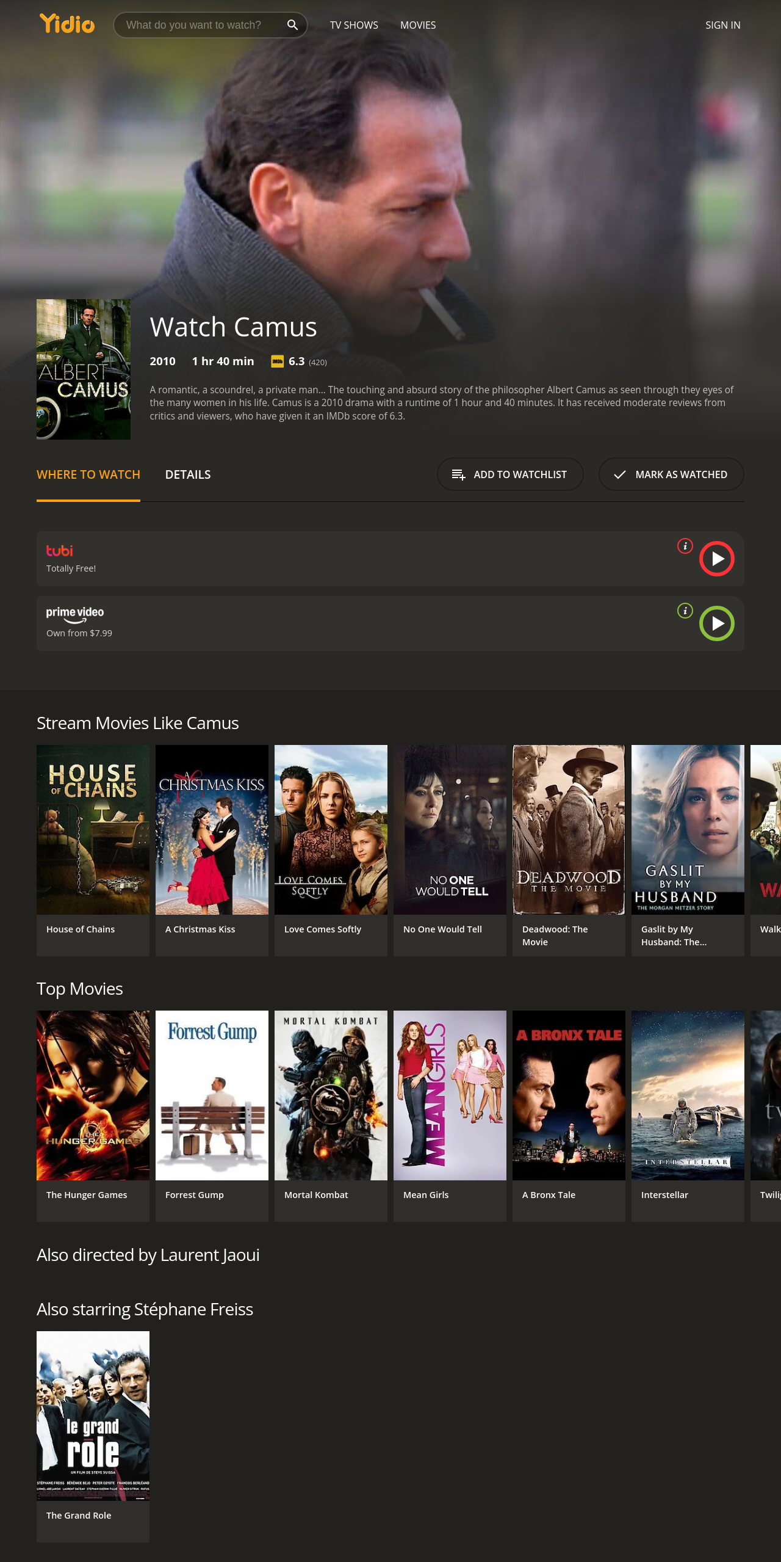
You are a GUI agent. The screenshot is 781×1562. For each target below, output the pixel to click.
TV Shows (354, 25)
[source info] (682, 546)
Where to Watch (88, 474)
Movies (418, 25)
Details (188, 474)
